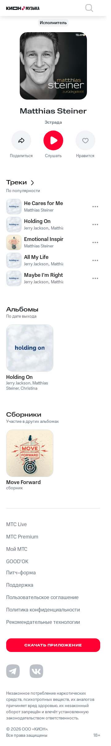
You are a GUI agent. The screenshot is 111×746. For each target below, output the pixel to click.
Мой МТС (16, 549)
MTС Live (16, 524)
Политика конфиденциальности (43, 610)
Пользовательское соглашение (42, 597)
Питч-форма (21, 573)
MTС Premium (22, 537)
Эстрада (53, 122)
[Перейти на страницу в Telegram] (13, 671)
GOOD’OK (17, 561)
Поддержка (19, 585)
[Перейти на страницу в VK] (36, 671)
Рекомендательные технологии (43, 622)
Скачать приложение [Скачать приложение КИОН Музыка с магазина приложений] (53, 645)
